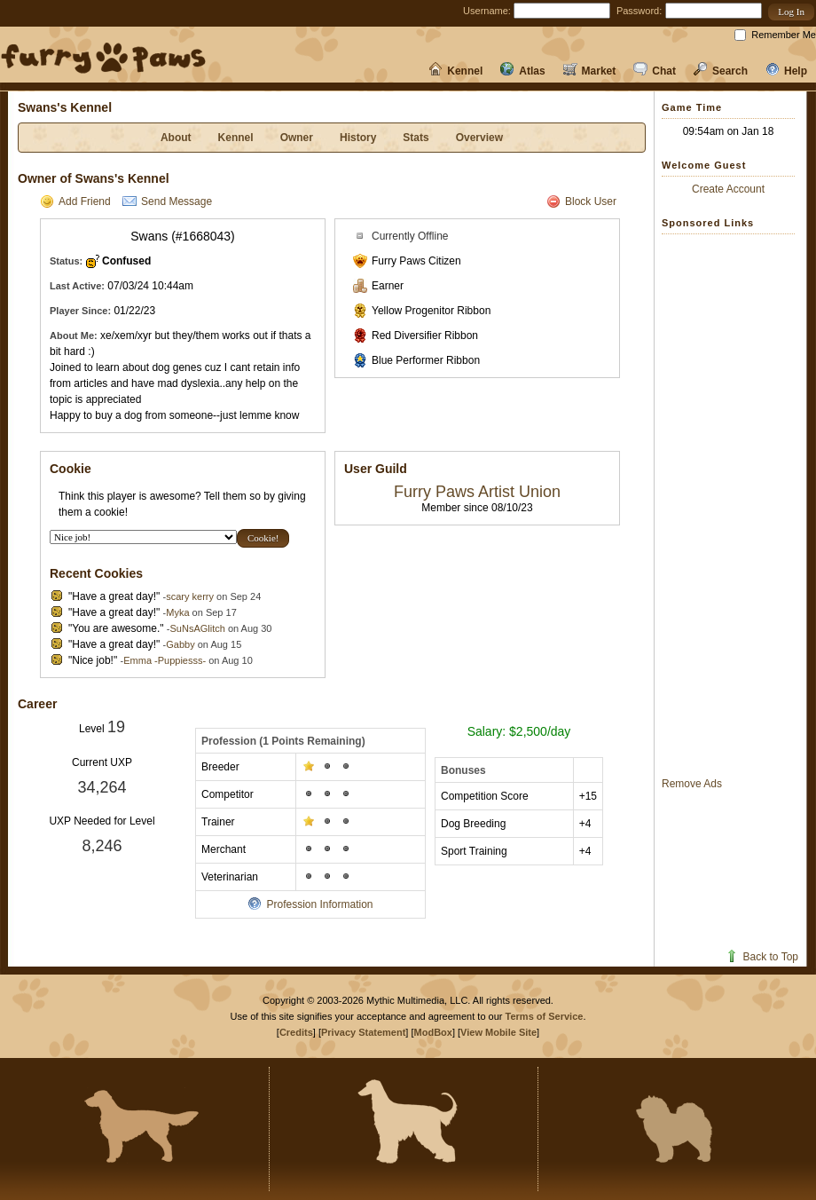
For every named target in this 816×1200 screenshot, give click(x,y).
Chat (654, 71)
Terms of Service (545, 1016)
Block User (581, 201)
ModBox (433, 1032)
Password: (639, 10)
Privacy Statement (363, 1032)
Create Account (728, 189)
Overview (479, 137)
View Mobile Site (498, 1032)
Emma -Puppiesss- (164, 660)
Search (721, 71)
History (358, 137)
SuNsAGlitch (196, 628)
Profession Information (310, 904)
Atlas (522, 71)
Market (589, 71)
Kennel (455, 71)
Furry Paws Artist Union (477, 492)
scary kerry (190, 596)
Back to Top (761, 957)
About (176, 137)
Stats (415, 137)
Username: (487, 10)
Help (786, 71)
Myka (177, 612)
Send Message (167, 201)
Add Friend (75, 201)
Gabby (180, 644)
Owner (296, 137)
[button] (791, 12)
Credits (296, 1032)
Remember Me (783, 34)
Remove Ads (692, 784)
